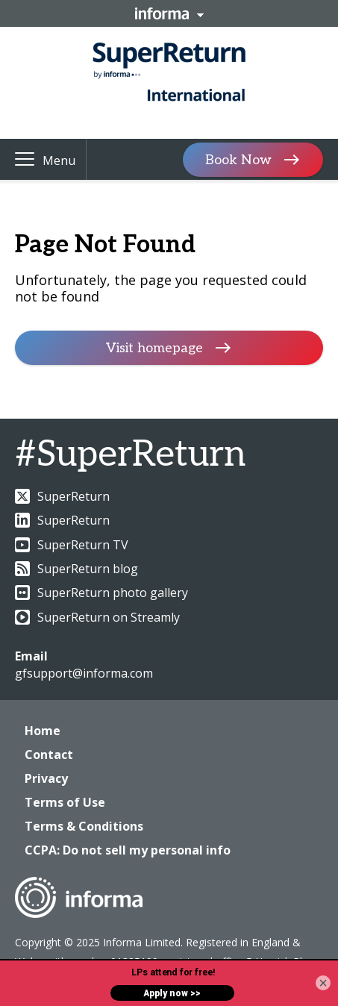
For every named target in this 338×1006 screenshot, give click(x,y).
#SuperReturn (130, 455)
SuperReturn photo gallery (101, 592)
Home (42, 730)
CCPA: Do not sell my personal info (128, 850)
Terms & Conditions (84, 826)
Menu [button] (59, 160)
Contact (49, 754)
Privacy (46, 778)
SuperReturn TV (71, 545)
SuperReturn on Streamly (97, 617)
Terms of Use (65, 802)
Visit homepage (154, 348)
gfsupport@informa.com (84, 673)
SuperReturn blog (76, 568)
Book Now (238, 159)
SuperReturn (62, 496)
